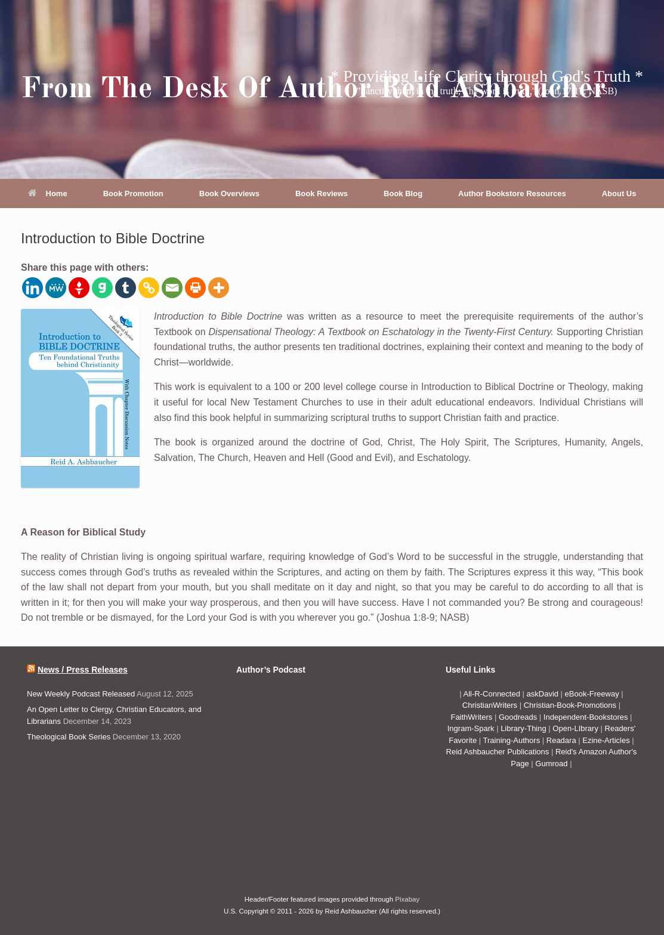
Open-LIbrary (576, 728)
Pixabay (407, 899)
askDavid (542, 693)
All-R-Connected (492, 693)
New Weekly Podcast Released (81, 693)
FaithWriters (471, 717)
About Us (619, 193)
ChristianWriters (491, 705)
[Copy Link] (148, 287)
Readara (562, 740)
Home (47, 193)
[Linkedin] (32, 287)
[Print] (195, 287)
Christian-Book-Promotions (570, 705)
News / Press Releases (83, 669)
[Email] (172, 287)
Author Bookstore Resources (512, 193)
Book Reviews (321, 193)
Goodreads (519, 717)
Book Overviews (229, 193)
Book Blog (403, 193)
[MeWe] (55, 287)
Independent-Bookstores (586, 717)
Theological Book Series (68, 736)
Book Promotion (133, 193)
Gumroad (552, 763)
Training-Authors (512, 740)
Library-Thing (524, 728)
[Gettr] (79, 287)
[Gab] (102, 287)
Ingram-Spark (471, 728)
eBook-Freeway (592, 693)
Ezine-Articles (605, 740)
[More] (218, 287)
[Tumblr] (125, 287)
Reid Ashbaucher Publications (497, 751)
